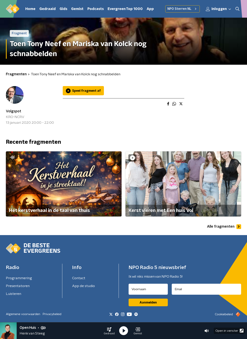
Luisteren (13, 294)
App (150, 9)
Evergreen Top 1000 (125, 9)
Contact (78, 278)
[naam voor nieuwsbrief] (148, 289)
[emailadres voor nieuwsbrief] (206, 289)
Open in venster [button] (229, 331)
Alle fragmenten (224, 226)
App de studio (83, 286)
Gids (63, 9)
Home (30, 9)
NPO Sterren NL (182, 9)
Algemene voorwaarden (23, 314)
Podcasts (95, 9)
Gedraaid (47, 9)
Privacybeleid (52, 314)
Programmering (19, 278)
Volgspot (13, 111)
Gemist (77, 9)
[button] (109, 330)
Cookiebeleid (224, 314)
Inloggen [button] (219, 9)
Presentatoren (18, 286)
